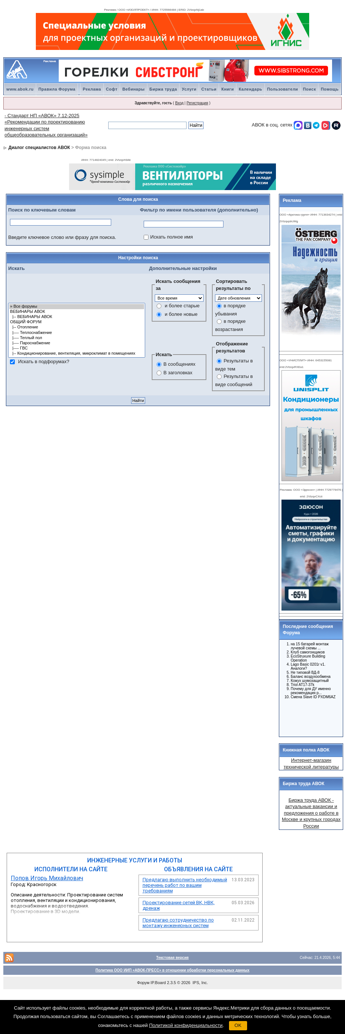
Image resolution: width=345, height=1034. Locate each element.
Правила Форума (56, 89)
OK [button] (238, 1025)
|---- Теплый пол (76, 338)
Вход (179, 103)
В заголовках (177, 372)
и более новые (181, 314)
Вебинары (133, 89)
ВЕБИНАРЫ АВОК (76, 311)
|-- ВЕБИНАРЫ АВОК (76, 317)
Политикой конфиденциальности (186, 1025)
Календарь (250, 89)
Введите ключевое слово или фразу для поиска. (62, 237)
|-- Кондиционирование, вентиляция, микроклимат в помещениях (76, 353)
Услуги (189, 89)
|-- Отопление (76, 327)
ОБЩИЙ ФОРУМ (76, 322)
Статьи (208, 89)
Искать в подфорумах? (43, 361)
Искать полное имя (171, 237)
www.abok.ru (20, 89)
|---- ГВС (76, 348)
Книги (227, 89)
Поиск (309, 89)
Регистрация (197, 103)
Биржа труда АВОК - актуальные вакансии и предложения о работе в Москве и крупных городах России (311, 813)
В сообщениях (179, 364)
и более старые (182, 305)
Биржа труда (163, 89)
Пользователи (282, 89)
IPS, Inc (199, 982)
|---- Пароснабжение (76, 343)
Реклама (92, 89)
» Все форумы (76, 306)
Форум (143, 982)
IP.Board (158, 982)
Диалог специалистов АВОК (39, 147)
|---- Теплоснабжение (76, 332)
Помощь (329, 89)
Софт (112, 89)
